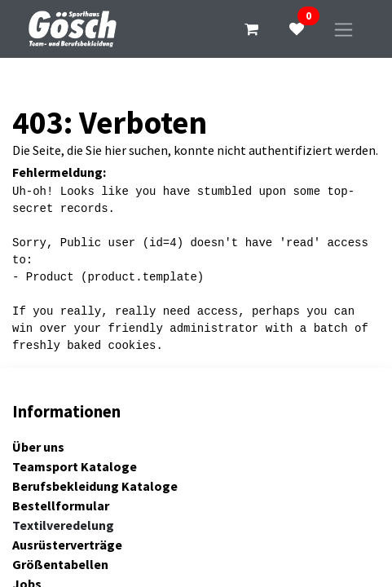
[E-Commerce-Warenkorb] (251, 29)
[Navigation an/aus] (343, 29)
